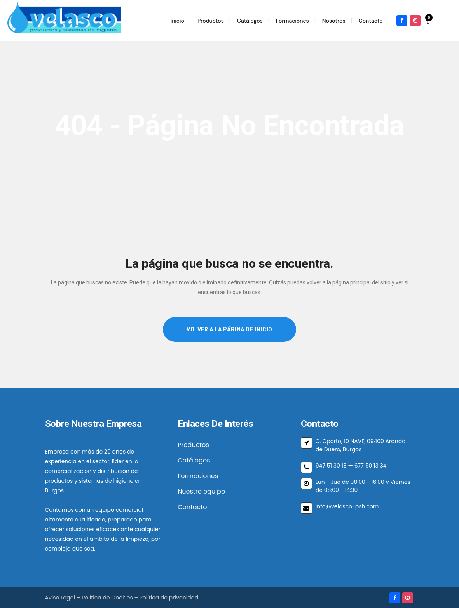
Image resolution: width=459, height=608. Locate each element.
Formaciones (198, 475)
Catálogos (194, 460)
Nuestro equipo (201, 491)
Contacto (192, 506)
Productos (193, 444)
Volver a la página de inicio (229, 329)
